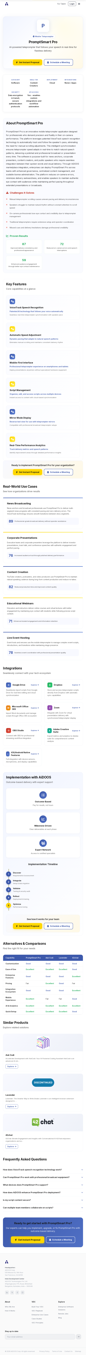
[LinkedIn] (7, 1293)
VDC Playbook (37, 1311)
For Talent (61, 4)
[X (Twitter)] (12, 1293)
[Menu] (79, 4)
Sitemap (78, 1351)
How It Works (10, 1311)
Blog (60, 1318)
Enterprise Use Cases (40, 1315)
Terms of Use (57, 1351)
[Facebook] (17, 1293)
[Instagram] (23, 1293)
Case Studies (37, 1319)
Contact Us (68, 1351)
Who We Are (10, 1307)
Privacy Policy (44, 1351)
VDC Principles (37, 1323)
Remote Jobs (63, 1314)
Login (72, 4)
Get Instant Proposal (27, 62)
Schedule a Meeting (58, 62)
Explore (35, 685)
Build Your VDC (37, 1307)
